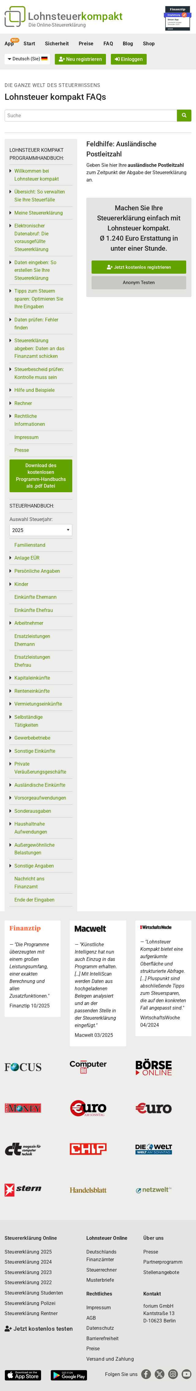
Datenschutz (100, 1328)
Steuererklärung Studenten (34, 1293)
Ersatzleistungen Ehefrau (32, 661)
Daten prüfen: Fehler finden (36, 324)
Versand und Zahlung (110, 1359)
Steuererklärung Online (31, 1238)
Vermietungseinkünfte (38, 704)
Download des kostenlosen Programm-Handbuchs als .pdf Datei (41, 476)
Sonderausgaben (32, 811)
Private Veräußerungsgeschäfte (40, 768)
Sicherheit (57, 44)
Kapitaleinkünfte (32, 678)
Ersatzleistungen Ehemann (32, 640)
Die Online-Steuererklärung (57, 25)
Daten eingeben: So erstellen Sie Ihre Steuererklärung (35, 270)
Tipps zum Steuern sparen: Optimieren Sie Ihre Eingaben (38, 298)
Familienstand (29, 545)
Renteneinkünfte (32, 691)
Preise (86, 44)
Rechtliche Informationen (29, 420)
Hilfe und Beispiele (34, 390)
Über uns (153, 1238)
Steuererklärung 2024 (28, 1262)
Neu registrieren (80, 59)
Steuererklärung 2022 (28, 1282)
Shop (149, 44)
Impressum (26, 437)
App (9, 44)
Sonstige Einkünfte (34, 751)
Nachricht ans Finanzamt (29, 883)
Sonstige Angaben (34, 866)
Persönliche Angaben (37, 571)
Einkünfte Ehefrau (33, 610)
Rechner (23, 403)
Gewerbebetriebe (32, 738)
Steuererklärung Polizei (30, 1303)
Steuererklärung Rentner (31, 1313)
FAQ (108, 44)
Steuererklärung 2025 (28, 1252)
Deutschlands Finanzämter (101, 1256)
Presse (21, 450)
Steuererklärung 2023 (28, 1272)
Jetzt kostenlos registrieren (139, 267)
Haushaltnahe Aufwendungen (30, 828)
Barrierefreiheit (102, 1338)
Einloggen (129, 59)
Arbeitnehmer (28, 623)
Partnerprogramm (162, 1262)
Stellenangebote (161, 1272)
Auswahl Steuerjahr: (31, 519)
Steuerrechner (101, 1270)
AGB (91, 1318)
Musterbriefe (100, 1280)
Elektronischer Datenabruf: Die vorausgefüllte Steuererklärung (31, 237)
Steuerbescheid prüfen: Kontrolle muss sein (39, 373)
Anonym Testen (139, 282)
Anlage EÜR (27, 558)
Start (29, 44)
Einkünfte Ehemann (35, 597)
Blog (128, 44)
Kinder (21, 584)
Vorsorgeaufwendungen (40, 798)
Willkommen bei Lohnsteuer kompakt (36, 175)
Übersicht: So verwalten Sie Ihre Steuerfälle (39, 196)
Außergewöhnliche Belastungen (34, 849)
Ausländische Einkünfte (39, 785)
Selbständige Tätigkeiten (28, 721)
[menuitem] (27, 59)
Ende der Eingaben (34, 900)
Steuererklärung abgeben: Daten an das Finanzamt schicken (39, 348)
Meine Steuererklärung (38, 213)
